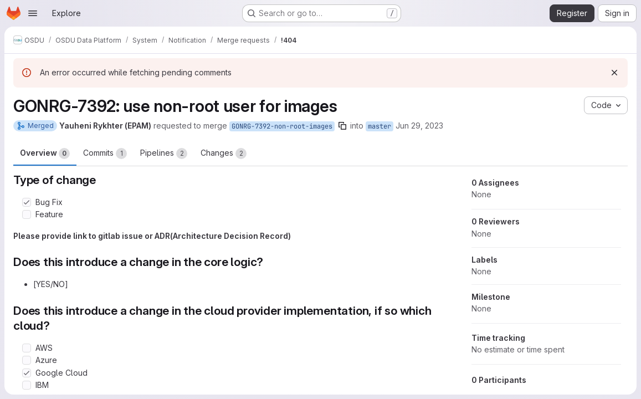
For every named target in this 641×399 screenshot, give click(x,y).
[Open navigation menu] (33, 13)
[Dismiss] (614, 72)
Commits (105, 153)
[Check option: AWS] (26, 348)
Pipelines (163, 153)
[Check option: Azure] (26, 360)
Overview (45, 153)
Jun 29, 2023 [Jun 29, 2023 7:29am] (419, 125)
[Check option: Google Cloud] (26, 373)
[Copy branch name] (342, 125)
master (379, 126)
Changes (224, 153)
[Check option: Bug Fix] (26, 202)
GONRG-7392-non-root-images (282, 126)
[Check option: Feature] (26, 214)
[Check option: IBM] (26, 385)
